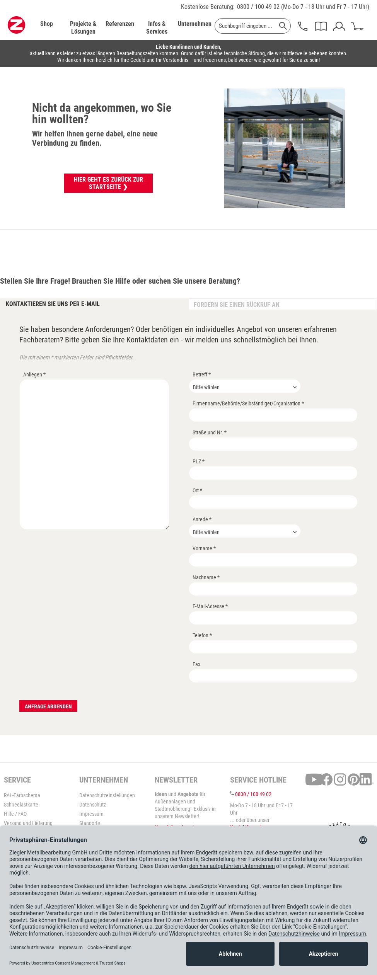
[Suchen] (283, 26)
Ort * (197, 490)
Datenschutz (92, 804)
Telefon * (202, 635)
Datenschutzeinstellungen (107, 795)
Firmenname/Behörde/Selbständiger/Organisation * (248, 403)
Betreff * (202, 374)
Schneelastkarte (21, 804)
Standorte (89, 823)
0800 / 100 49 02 (258, 6)
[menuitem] (46, 27)
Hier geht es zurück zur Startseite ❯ (108, 183)
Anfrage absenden (48, 706)
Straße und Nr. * (210, 432)
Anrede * (202, 519)
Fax (196, 664)
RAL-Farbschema (22, 795)
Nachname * (206, 577)
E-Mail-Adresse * (210, 606)
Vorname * (204, 548)
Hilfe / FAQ (15, 814)
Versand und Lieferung (28, 823)
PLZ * (199, 461)
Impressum (91, 814)
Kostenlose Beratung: (208, 6)
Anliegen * (34, 374)
